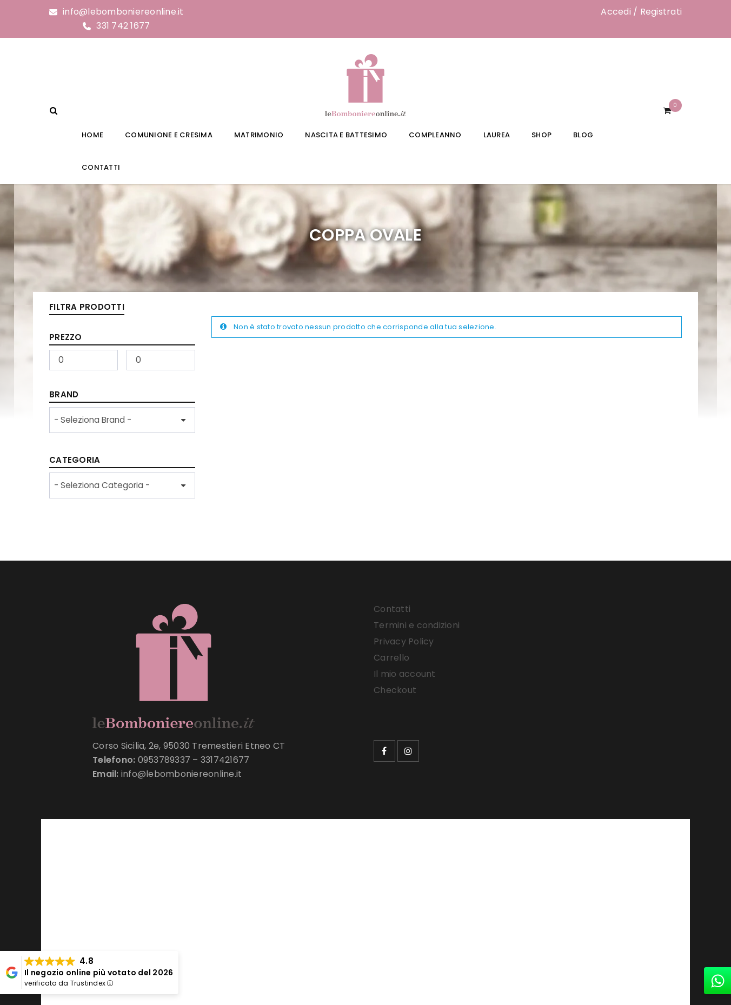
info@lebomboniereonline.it (123, 11)
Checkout (395, 690)
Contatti (392, 609)
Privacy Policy (404, 641)
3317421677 (225, 760)
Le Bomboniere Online (225, 913)
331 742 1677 (123, 25)
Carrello (391, 657)
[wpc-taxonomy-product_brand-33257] (122, 420)
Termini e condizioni (417, 625)
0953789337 (164, 760)
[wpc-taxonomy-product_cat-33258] (122, 485)
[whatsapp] (717, 980)
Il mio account (405, 674)
